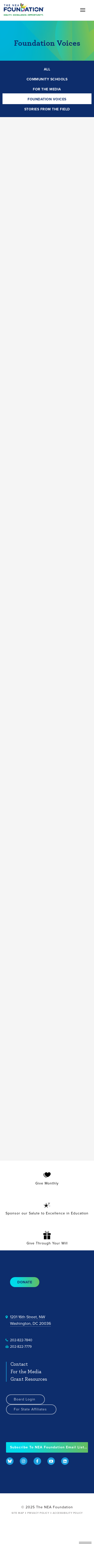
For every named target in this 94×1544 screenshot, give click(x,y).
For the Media (26, 1371)
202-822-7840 (21, 1340)
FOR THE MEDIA (47, 89)
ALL (47, 69)
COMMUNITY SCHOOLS (47, 79)
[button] (82, 10)
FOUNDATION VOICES (47, 99)
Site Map (18, 1513)
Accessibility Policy (68, 1513)
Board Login (24, 1399)
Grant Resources (29, 1379)
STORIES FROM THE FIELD (47, 109)
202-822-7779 (21, 1346)
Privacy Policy (38, 1513)
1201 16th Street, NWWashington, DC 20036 (30, 1320)
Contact (19, 1364)
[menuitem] (10, 1461)
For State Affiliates (30, 1409)
